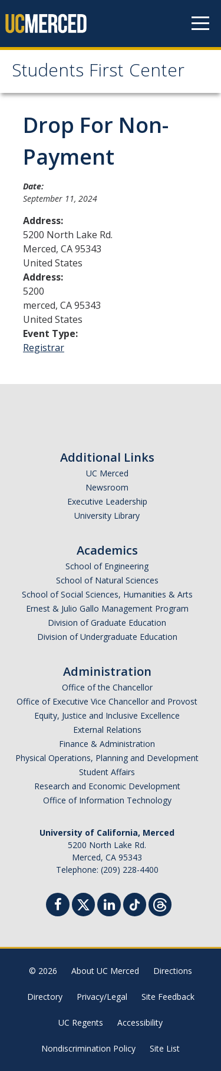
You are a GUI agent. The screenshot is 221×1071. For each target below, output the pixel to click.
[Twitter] (83, 903)
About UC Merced (105, 970)
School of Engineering (107, 566)
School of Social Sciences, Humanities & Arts (107, 594)
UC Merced (107, 473)
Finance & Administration (107, 743)
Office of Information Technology (107, 800)
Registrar (43, 347)
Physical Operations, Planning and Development (107, 757)
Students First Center (98, 73)
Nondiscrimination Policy (88, 1048)
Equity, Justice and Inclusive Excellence (107, 715)
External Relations (107, 729)
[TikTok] (134, 903)
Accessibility (140, 1022)
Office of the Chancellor (107, 687)
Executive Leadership (107, 501)
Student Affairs (107, 772)
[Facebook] (57, 906)
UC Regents (80, 1022)
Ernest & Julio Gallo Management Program (107, 608)
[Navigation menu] (200, 23)
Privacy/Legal (102, 996)
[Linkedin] (109, 906)
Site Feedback (167, 996)
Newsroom (106, 487)
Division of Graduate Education (107, 622)
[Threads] (160, 903)
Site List (165, 1048)
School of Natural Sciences (107, 580)
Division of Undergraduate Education (107, 636)
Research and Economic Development (107, 786)
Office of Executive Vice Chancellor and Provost (107, 701)
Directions (172, 970)
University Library (107, 515)
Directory (44, 996)
